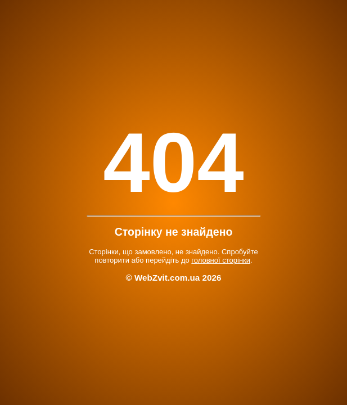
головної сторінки (220, 260)
